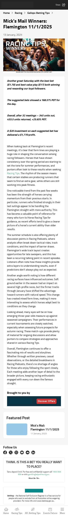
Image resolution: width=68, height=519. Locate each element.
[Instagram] (16, 452)
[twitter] (11, 452)
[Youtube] (22, 452)
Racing (18, 13)
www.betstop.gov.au (45, 500)
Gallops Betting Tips (38, 13)
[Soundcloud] (27, 452)
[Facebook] (5, 452)
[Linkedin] (33, 452)
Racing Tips (13, 173)
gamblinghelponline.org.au (39, 474)
